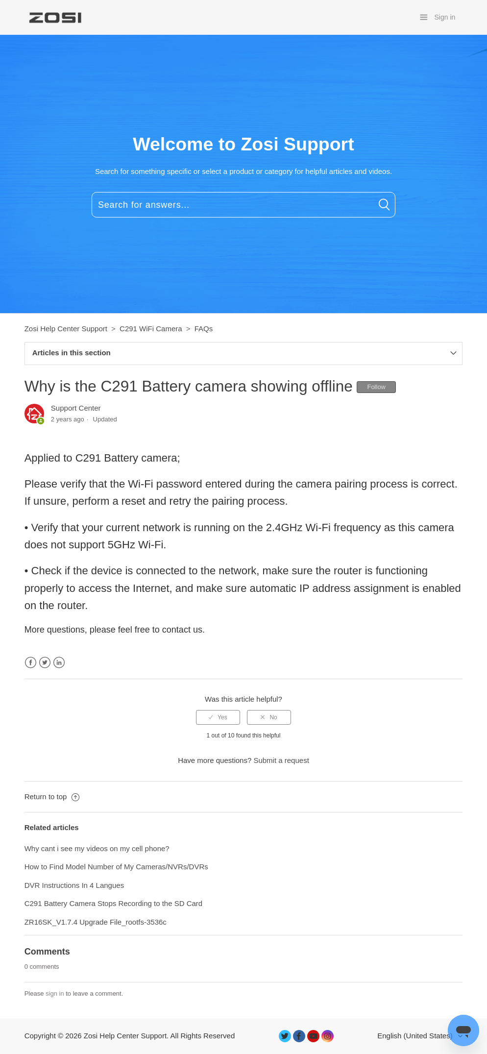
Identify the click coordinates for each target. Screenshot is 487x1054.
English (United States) (416, 1035)
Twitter (45, 663)
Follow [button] (376, 387)
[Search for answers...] (243, 205)
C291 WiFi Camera (151, 328)
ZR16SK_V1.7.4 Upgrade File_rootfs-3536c (95, 922)
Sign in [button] (445, 17)
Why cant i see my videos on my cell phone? (97, 848)
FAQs (204, 328)
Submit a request (281, 760)
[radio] (218, 717)
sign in (55, 993)
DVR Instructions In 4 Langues (74, 885)
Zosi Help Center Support (65, 328)
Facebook (30, 663)
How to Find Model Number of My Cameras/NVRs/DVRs (116, 866)
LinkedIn (59, 663)
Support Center (76, 408)
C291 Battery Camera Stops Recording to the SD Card (113, 903)
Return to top (51, 796)
